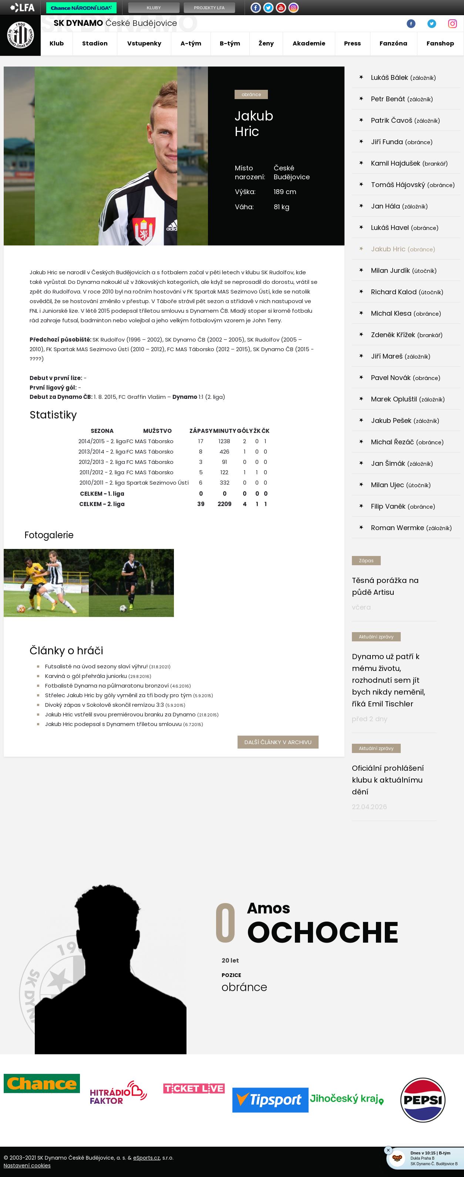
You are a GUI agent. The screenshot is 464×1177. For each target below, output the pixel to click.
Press (352, 43)
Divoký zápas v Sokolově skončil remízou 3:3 (104, 705)
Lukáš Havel (405, 227)
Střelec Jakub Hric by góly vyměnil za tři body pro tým (118, 695)
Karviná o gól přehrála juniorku (86, 676)
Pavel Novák (406, 377)
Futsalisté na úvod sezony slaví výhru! (97, 666)
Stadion (95, 43)
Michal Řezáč (407, 442)
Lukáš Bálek (403, 77)
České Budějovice (115, 23)
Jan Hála (399, 206)
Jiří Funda (402, 141)
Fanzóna (393, 43)
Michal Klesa (406, 313)
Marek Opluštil (408, 399)
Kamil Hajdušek (409, 163)
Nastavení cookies (27, 1165)
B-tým (230, 43)
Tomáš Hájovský (413, 184)
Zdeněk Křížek (407, 334)
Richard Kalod (407, 291)
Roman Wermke (411, 527)
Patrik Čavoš (405, 120)
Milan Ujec (401, 484)
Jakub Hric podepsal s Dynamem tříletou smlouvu (113, 724)
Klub (57, 43)
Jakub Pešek (405, 420)
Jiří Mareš (401, 356)
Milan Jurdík (404, 270)
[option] (42, 1083)
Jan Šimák (402, 463)
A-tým (191, 43)
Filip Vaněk (403, 506)
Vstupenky (144, 43)
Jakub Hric (403, 249)
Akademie (309, 43)
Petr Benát (402, 99)
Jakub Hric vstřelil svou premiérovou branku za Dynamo (120, 714)
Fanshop (440, 43)
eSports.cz (146, 1157)
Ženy (266, 43)
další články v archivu (278, 742)
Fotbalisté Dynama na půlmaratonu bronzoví (107, 685)
